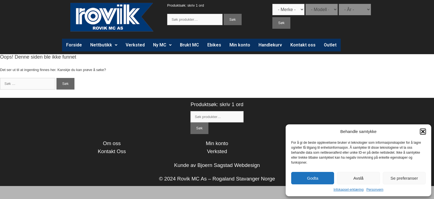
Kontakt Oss (112, 151)
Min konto (239, 45)
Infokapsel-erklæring (349, 190)
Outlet (330, 45)
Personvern (374, 190)
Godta (312, 178)
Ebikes (214, 45)
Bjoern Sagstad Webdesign (228, 165)
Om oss (112, 143)
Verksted (135, 45)
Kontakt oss (303, 45)
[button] (423, 131)
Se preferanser (404, 178)
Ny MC (162, 45)
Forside (74, 45)
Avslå (358, 178)
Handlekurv (270, 45)
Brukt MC (189, 45)
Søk (232, 19)
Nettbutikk (103, 45)
